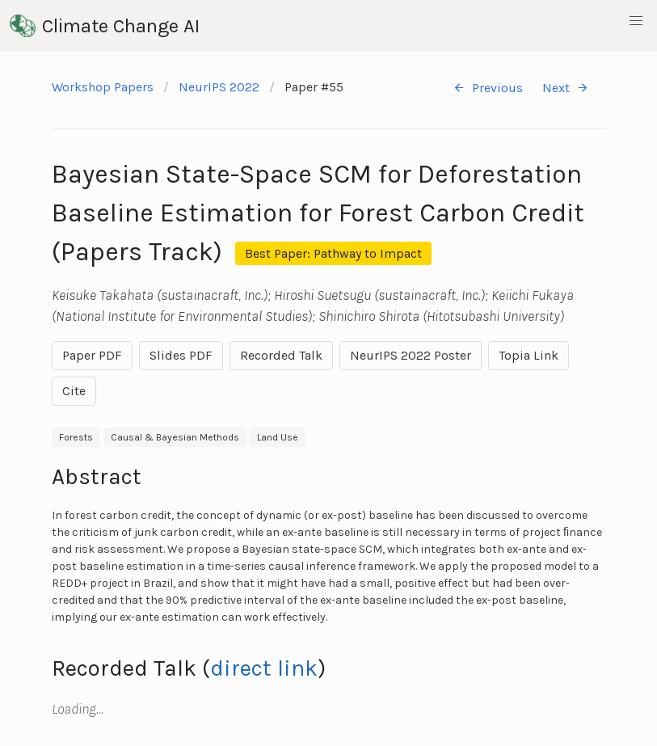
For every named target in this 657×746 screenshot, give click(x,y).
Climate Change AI (105, 26)
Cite (74, 390)
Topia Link (528, 355)
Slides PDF (181, 355)
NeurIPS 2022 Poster (410, 355)
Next (565, 88)
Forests (76, 437)
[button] (636, 21)
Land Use (277, 437)
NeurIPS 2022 (219, 87)
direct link (264, 668)
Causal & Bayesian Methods (175, 437)
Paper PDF (92, 355)
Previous (488, 88)
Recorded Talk (281, 355)
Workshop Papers (103, 87)
